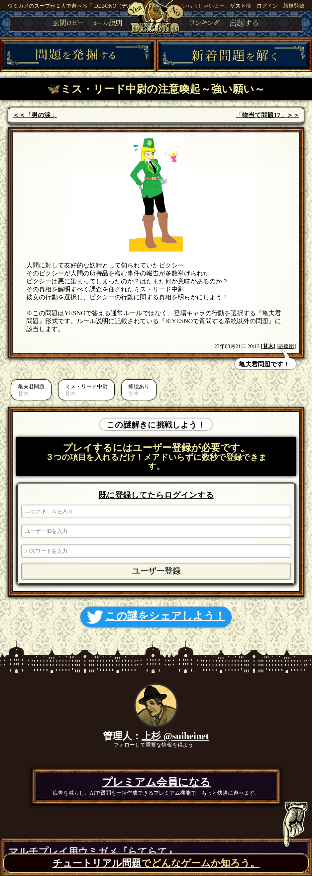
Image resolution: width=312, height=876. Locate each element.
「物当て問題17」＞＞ (267, 114)
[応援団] (286, 346)
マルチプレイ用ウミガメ (93, 851)
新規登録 (293, 6)
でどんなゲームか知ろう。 (156, 863)
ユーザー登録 (156, 571)
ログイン (267, 6)
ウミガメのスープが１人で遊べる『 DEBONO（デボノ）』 (78, 6)
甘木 (268, 346)
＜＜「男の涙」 (35, 114)
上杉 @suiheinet (175, 736)
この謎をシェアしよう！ (156, 617)
